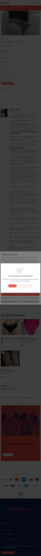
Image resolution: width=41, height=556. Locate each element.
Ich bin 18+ (12, 286)
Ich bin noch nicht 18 (25, 286)
